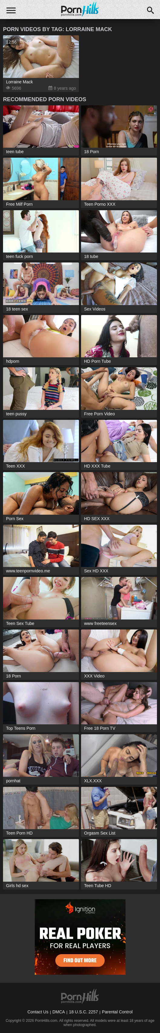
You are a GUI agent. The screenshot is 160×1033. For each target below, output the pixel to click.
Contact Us (38, 1011)
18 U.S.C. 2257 (83, 1011)
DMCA (58, 1011)
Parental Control (117, 1011)
